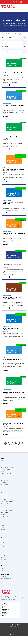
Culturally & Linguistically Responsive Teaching (10, 467)
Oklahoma (3, 555)
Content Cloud (4, 576)
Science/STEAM (4, 480)
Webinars (3, 514)
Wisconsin (3, 561)
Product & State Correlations (7, 501)
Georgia (2, 544)
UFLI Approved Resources (6, 516)
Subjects (3, 458)
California (3, 542)
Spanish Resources (5, 484)
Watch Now (5, 84)
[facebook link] (11, 634)
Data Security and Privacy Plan (14, 632)
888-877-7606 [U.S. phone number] (4, 607)
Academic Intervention (5, 495)
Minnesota (3, 548)
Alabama (3, 540)
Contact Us (3, 533)
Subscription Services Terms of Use (14, 628)
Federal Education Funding (6, 499)
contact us (4, 599)
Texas (2, 557)
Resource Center (4, 512)
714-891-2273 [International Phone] (4, 610)
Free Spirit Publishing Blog (6, 510)
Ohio (2, 553)
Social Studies (4, 482)
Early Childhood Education (6, 469)
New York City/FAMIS (5, 550)
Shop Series (3, 488)
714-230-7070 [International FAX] (4, 613)
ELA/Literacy (3, 460)
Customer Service (4, 527)
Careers (2, 531)
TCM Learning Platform (6, 578)
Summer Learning (4, 486)
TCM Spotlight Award (5, 529)
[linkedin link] (13, 634)
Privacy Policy (14, 630)
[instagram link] (15, 634)
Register (3, 570)
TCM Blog (3, 508)
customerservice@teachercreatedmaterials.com (10, 616)
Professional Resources (6, 478)
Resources (3, 492)
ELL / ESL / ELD (4, 471)
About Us (3, 523)
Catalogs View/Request (6, 503)
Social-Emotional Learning (6, 462)
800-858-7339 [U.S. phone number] (4, 604)
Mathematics (4, 475)
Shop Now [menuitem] (15, 1)
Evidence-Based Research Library (8, 505)
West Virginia (4, 559)
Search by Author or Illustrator (7, 518)
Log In (2, 568)
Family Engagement (5, 497)
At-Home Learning (5, 465)
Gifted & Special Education (6, 473)
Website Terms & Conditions (14, 626)
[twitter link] (18, 634)
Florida (2, 546)
